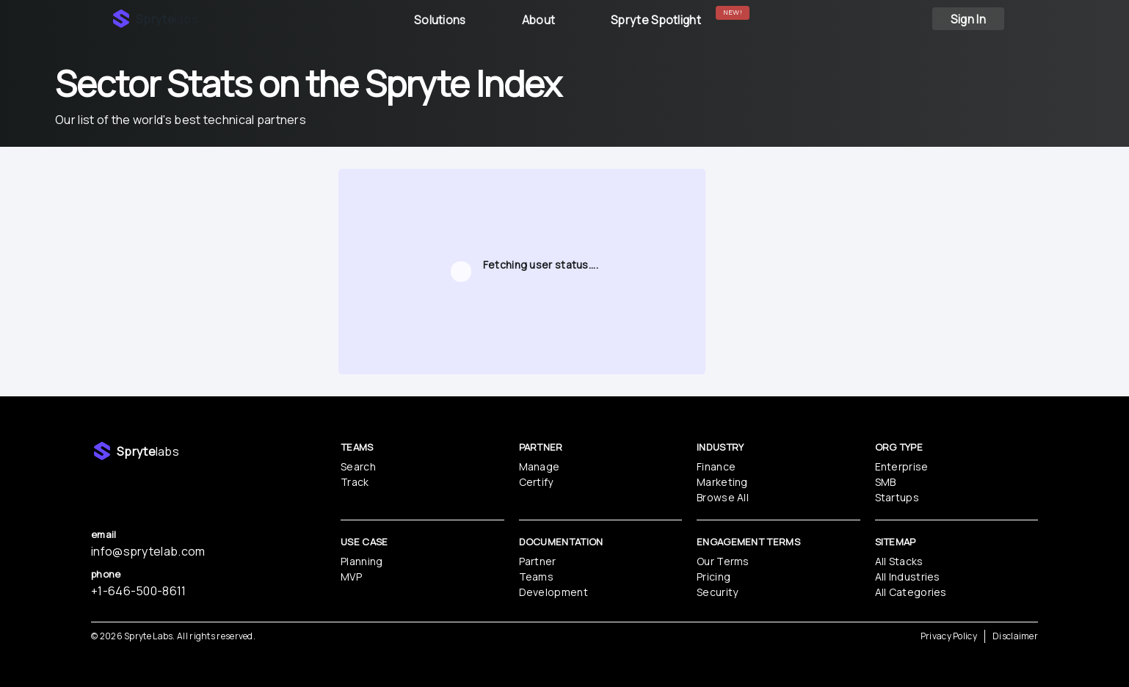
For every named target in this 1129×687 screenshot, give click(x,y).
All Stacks (899, 561)
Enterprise (902, 466)
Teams (536, 577)
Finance (716, 466)
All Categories (911, 592)
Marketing (722, 482)
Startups (897, 497)
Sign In (968, 19)
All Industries (907, 577)
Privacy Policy (949, 636)
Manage (539, 466)
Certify (536, 482)
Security (717, 592)
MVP (351, 577)
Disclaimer (1015, 636)
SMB (885, 482)
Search (358, 466)
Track (355, 482)
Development (553, 592)
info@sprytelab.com (148, 551)
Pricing (713, 577)
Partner (537, 561)
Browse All (723, 497)
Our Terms (723, 561)
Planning (361, 561)
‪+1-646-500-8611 (138, 591)
